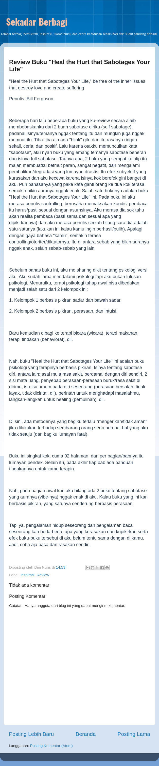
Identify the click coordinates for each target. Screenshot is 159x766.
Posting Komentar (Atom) (51, 745)
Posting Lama (134, 734)
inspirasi (27, 575)
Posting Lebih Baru (31, 734)
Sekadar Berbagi (36, 21)
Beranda (86, 734)
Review (43, 575)
